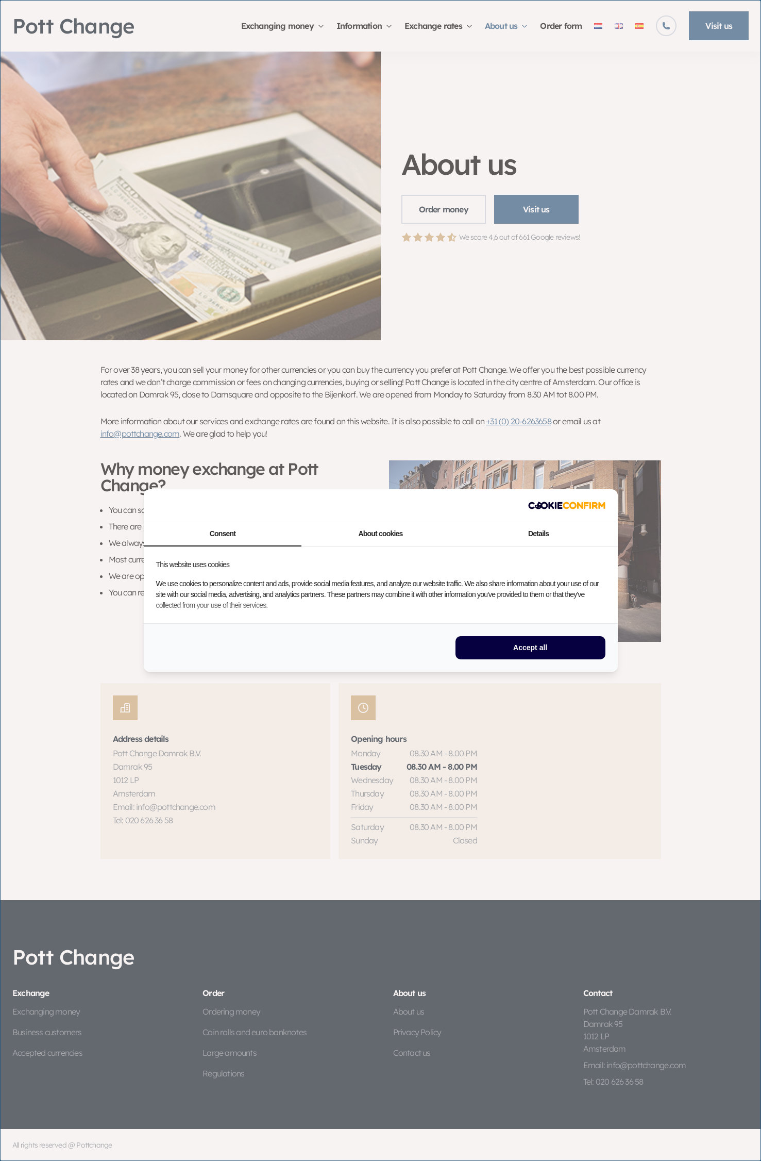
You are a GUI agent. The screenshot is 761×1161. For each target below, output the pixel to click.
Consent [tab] (222, 533)
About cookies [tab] (380, 533)
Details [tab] (538, 533)
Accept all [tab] (530, 647)
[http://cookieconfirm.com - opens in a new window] (566, 505)
